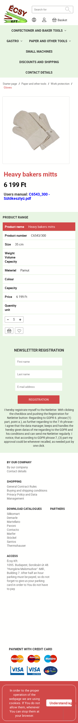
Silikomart (13, 514)
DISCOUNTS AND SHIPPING (39, 62)
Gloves (8, 87)
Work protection (60, 84)
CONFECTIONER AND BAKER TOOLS (37, 30)
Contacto (13, 530)
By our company (17, 467)
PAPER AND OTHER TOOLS (48, 41)
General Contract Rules (22, 486)
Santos (11, 542)
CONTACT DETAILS (39, 72)
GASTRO (13, 41)
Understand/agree (61, 703)
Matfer (11, 534)
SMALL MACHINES (39, 51)
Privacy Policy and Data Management (22, 496)
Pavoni (11, 526)
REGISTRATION (39, 399)
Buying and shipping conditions (27, 490)
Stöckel (11, 538)
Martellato (13, 522)
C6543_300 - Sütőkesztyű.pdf (27, 196)
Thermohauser (16, 546)
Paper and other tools (33, 84)
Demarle (12, 518)
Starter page (10, 84)
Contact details (16, 471)
